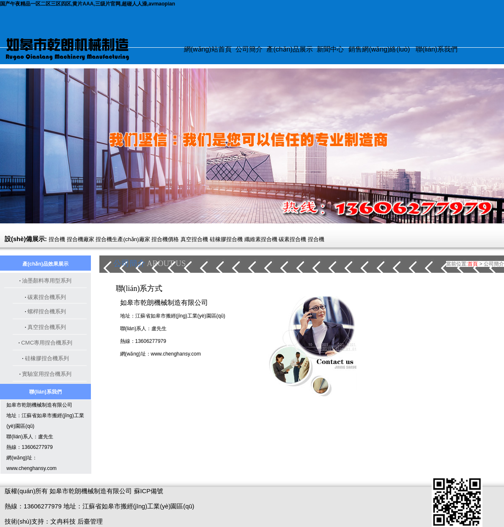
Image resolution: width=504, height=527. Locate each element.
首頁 (473, 264)
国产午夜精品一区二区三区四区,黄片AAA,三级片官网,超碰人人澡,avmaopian (87, 4)
